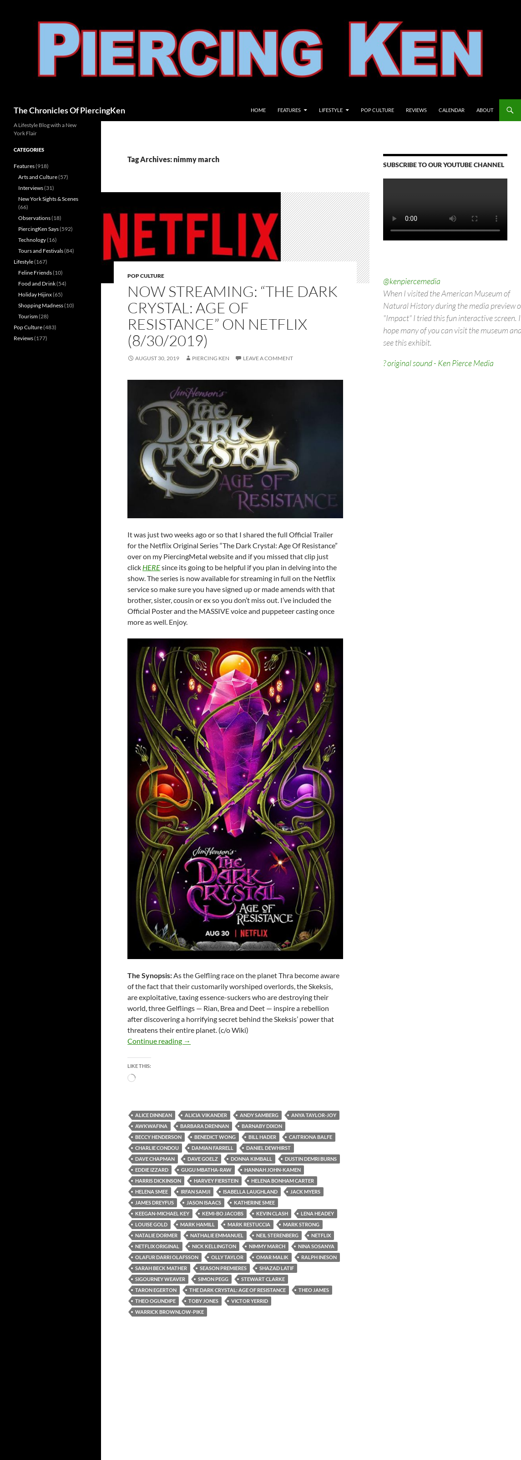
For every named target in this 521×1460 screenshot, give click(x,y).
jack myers (305, 1192)
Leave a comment (268, 358)
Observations (34, 217)
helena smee (151, 1192)
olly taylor (227, 1257)
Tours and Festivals (40, 250)
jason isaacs (204, 1202)
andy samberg (259, 1115)
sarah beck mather (161, 1268)
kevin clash (272, 1213)
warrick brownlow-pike (169, 1312)
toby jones (203, 1301)
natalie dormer (156, 1235)
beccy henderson (158, 1137)
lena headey (317, 1213)
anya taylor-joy (313, 1115)
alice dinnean (153, 1115)
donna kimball (251, 1159)
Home (258, 110)
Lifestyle (331, 110)
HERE (151, 567)
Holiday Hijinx (35, 294)
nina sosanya (316, 1246)
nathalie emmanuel (216, 1235)
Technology (32, 239)
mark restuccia (249, 1224)
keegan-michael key (162, 1213)
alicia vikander (206, 1115)
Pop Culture (377, 110)
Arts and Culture (37, 177)
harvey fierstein (216, 1181)
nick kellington (214, 1246)
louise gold (151, 1224)
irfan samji (195, 1192)
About (484, 110)
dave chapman (155, 1159)
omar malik (272, 1257)
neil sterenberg (277, 1235)
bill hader (262, 1137)
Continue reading (159, 1040)
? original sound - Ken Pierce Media (438, 363)
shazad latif (276, 1268)
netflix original (157, 1246)
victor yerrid (249, 1301)
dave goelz (202, 1159)
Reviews (416, 110)
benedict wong (215, 1137)
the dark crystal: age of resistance (237, 1290)
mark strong (301, 1224)
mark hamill (197, 1224)
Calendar (452, 110)
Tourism (28, 316)
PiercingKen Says (38, 228)
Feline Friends (35, 272)
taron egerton (156, 1290)
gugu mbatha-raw (206, 1170)
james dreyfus (154, 1202)
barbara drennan (204, 1126)
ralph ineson (319, 1257)
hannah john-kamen (272, 1170)
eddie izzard (151, 1170)
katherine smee (254, 1202)
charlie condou (157, 1148)
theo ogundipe (155, 1301)
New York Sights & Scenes (48, 198)
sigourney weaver (160, 1279)
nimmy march (267, 1246)
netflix (321, 1235)
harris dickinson (158, 1181)
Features (289, 110)
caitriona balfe (310, 1137)
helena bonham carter (282, 1181)
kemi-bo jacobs (222, 1213)
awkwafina (151, 1126)
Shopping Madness (40, 305)
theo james (313, 1290)
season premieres (223, 1268)
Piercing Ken (210, 358)
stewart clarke (263, 1279)
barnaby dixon (262, 1126)
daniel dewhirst (268, 1148)
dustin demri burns (311, 1159)
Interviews (30, 187)
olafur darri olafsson (166, 1257)
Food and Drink (37, 283)
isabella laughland (250, 1192)
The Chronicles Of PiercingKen (69, 110)
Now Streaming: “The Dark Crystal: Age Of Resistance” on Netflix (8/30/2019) (232, 316)
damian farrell (212, 1148)
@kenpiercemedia (411, 281)
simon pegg (213, 1279)
